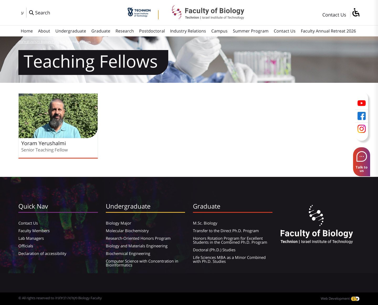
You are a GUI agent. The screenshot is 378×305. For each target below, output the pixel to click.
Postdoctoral (152, 31)
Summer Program (251, 31)
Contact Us (334, 15)
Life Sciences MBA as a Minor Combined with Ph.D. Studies (229, 259)
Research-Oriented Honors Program (138, 238)
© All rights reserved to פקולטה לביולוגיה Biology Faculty (60, 298)
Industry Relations (188, 31)
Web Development (340, 298)
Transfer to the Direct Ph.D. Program (226, 230)
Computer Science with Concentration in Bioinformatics (142, 263)
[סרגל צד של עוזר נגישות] (356, 12)
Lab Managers (31, 238)
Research (125, 31)
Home (27, 31)
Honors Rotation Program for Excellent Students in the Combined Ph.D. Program (230, 240)
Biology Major (118, 223)
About (44, 31)
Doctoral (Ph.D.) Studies (214, 249)
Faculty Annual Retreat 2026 (328, 31)
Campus (219, 31)
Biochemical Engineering (128, 253)
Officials (25, 245)
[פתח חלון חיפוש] (40, 13)
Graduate (100, 31)
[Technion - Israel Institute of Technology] (139, 15)
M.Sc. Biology (205, 223)
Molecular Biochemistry (127, 230)
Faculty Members (34, 230)
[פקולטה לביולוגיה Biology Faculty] (204, 17)
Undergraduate (70, 31)
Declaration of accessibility (42, 253)
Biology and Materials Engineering (136, 245)
